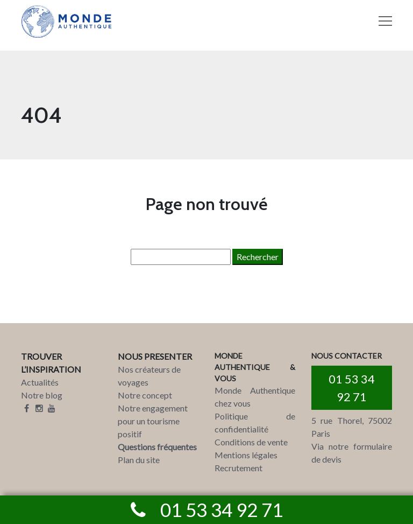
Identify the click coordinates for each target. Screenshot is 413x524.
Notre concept (145, 395)
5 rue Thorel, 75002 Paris (351, 426)
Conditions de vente (251, 442)
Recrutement (238, 468)
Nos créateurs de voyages (149, 375)
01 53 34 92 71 (352, 388)
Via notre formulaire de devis (351, 452)
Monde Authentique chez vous (255, 396)
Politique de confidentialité (255, 422)
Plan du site (139, 460)
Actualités (40, 382)
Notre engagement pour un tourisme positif (153, 421)
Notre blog (41, 395)
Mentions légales (246, 455)
